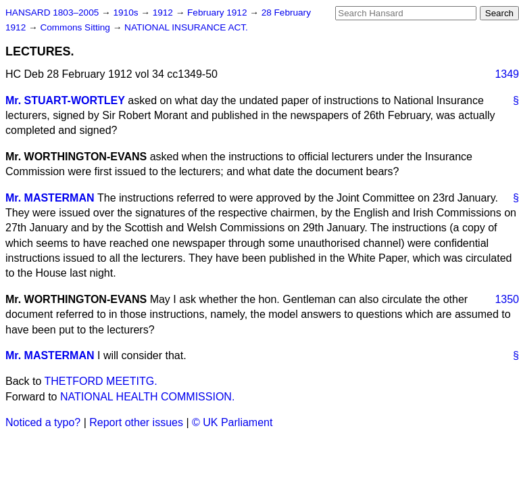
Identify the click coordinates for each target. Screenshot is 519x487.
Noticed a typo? (42, 422)
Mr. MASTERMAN (50, 198)
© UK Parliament (232, 422)
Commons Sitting (76, 27)
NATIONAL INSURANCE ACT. (186, 27)
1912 (164, 12)
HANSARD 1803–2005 (52, 12)
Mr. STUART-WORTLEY (65, 100)
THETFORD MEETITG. (101, 381)
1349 (507, 74)
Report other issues (136, 422)
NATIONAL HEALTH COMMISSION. (147, 396)
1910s (127, 12)
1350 (507, 299)
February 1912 (218, 12)
